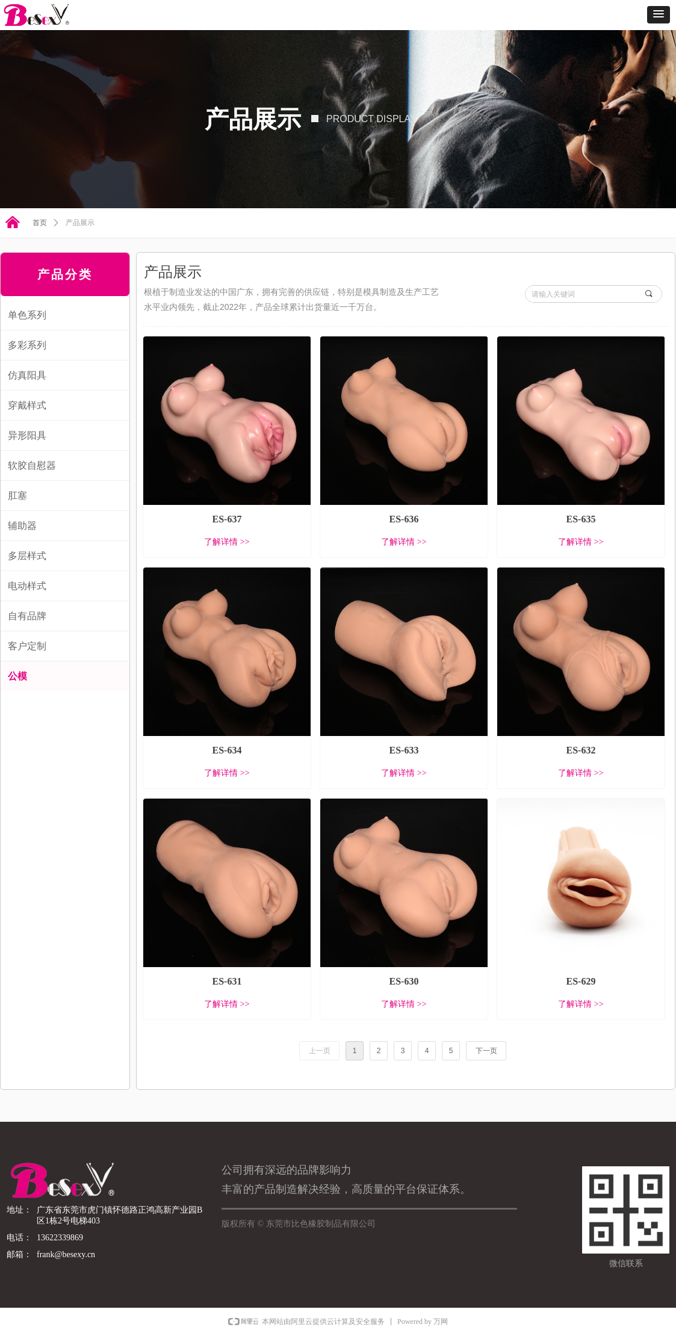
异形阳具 (27, 435)
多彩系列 (27, 345)
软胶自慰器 (32, 465)
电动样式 (27, 586)
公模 (17, 676)
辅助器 (22, 526)
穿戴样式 (27, 405)
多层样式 (27, 556)
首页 (40, 222)
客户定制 (27, 646)
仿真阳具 (27, 375)
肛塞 (17, 495)
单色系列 (27, 315)
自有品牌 (27, 616)
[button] (658, 14)
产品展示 (80, 222)
